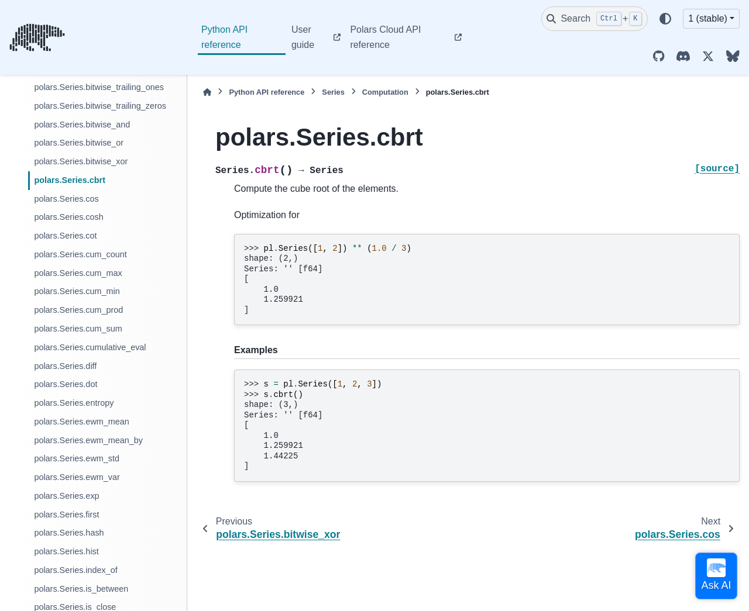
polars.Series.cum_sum (78, 328)
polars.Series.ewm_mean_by (88, 440)
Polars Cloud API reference (385, 37)
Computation (385, 92)
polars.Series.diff (65, 366)
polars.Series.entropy (74, 403)
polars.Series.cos (66, 198)
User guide (302, 37)
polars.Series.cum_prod (78, 310)
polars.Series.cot (65, 235)
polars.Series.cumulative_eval (90, 347)
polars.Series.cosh (68, 217)
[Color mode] (665, 19)
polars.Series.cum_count (80, 254)
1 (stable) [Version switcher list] (707, 18)
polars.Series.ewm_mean (81, 421)
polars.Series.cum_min (76, 291)
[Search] (594, 18)
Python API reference (224, 37)
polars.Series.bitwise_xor (81, 161)
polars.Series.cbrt (69, 180)
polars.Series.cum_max (78, 273)
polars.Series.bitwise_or (78, 142)
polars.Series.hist (66, 551)
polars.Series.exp (66, 495)
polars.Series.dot (65, 384)
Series (333, 92)
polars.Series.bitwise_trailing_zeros (100, 106)
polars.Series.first (66, 514)
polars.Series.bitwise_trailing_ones (99, 87)
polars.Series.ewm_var (76, 477)
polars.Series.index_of (75, 570)
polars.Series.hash (69, 532)
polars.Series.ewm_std (76, 458)
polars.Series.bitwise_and (82, 124)
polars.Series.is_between (81, 588)
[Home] (207, 92)
